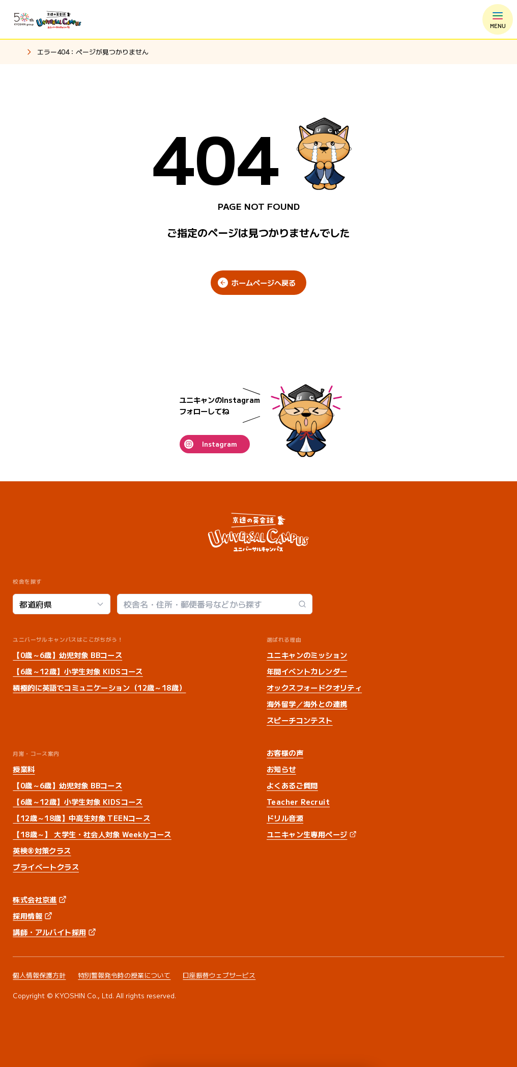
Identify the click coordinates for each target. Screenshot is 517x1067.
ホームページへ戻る (264, 283)
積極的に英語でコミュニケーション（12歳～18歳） (99, 687)
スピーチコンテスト (300, 720)
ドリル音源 (285, 818)
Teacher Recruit (298, 802)
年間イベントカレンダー (307, 671)
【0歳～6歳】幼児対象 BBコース (67, 655)
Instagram (219, 444)
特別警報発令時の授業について (124, 975)
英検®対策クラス (42, 850)
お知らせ (281, 769)
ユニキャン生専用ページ (307, 834)
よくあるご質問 (292, 785)
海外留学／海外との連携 (307, 704)
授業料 (24, 769)
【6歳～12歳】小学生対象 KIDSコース (77, 671)
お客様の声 (285, 753)
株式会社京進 (34, 899)
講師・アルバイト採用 (49, 932)
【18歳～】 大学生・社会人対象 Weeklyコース (92, 834)
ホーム (17, 52)
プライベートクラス (46, 867)
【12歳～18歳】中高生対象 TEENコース (81, 818)
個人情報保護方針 (39, 975)
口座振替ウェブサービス (219, 975)
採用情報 (27, 916)
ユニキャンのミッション (307, 655)
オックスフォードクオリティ (314, 687)
